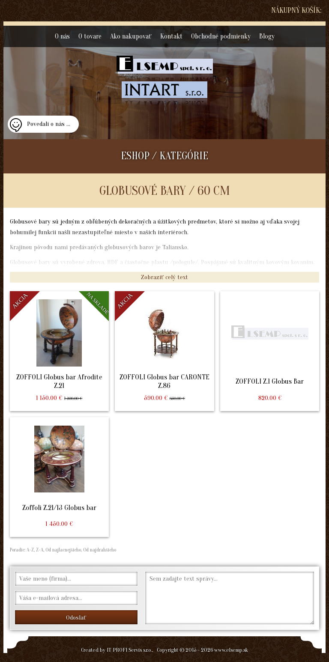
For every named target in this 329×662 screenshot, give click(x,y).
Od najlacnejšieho (62, 550)
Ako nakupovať (131, 36)
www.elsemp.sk (231, 650)
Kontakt (171, 36)
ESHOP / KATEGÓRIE (164, 156)
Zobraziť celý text (164, 277)
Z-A (39, 550)
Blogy (267, 36)
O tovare (90, 36)
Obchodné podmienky (221, 36)
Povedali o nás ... (48, 124)
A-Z (29, 550)
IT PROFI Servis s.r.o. (129, 650)
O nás (62, 36)
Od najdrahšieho (99, 550)
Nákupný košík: (296, 10)
